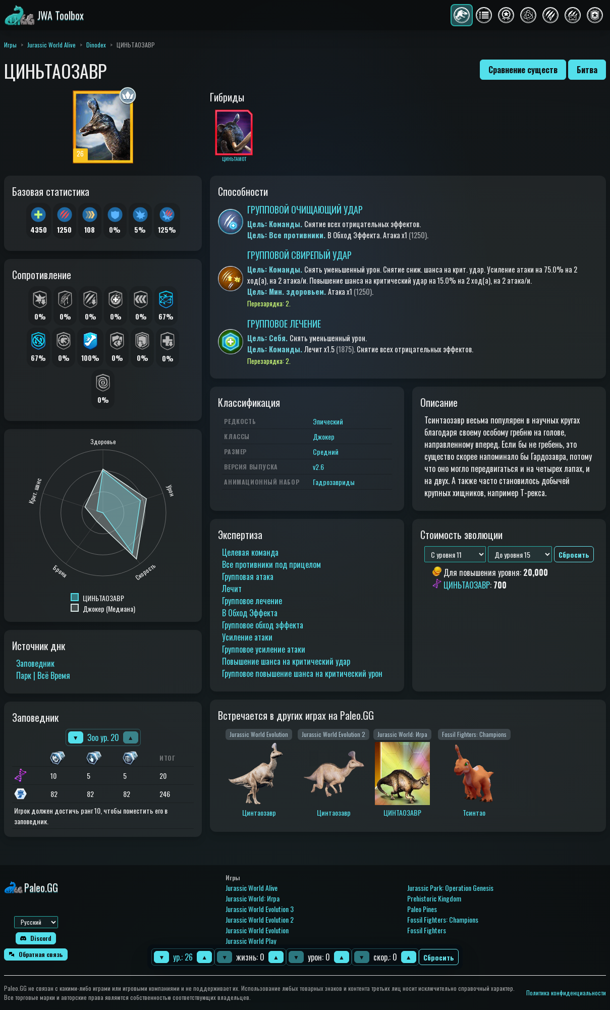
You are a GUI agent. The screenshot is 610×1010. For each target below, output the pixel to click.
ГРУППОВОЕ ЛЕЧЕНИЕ (284, 323)
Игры (10, 44)
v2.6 (318, 466)
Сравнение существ (523, 70)
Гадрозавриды (334, 481)
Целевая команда (250, 552)
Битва (587, 70)
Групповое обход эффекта (262, 625)
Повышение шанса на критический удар (286, 661)
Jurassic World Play (251, 940)
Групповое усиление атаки (263, 649)
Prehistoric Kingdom (434, 898)
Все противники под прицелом (271, 564)
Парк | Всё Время (43, 675)
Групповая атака (247, 576)
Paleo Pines (422, 908)
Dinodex (96, 44)
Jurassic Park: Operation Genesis (450, 887)
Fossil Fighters (426, 930)
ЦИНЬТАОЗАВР (466, 585)
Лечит (232, 588)
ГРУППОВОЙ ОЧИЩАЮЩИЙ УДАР (305, 209)
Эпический (328, 421)
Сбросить (438, 957)
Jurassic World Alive (51, 44)
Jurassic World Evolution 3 (260, 908)
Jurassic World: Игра (253, 898)
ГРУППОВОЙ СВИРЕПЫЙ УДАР (299, 254)
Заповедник (35, 663)
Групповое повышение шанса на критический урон (302, 673)
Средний (326, 451)
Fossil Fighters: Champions (442, 919)
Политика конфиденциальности (566, 992)
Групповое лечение (252, 601)
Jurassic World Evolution (257, 930)
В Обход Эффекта (250, 613)
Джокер (324, 436)
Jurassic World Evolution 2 (260, 919)
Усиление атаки (247, 637)
